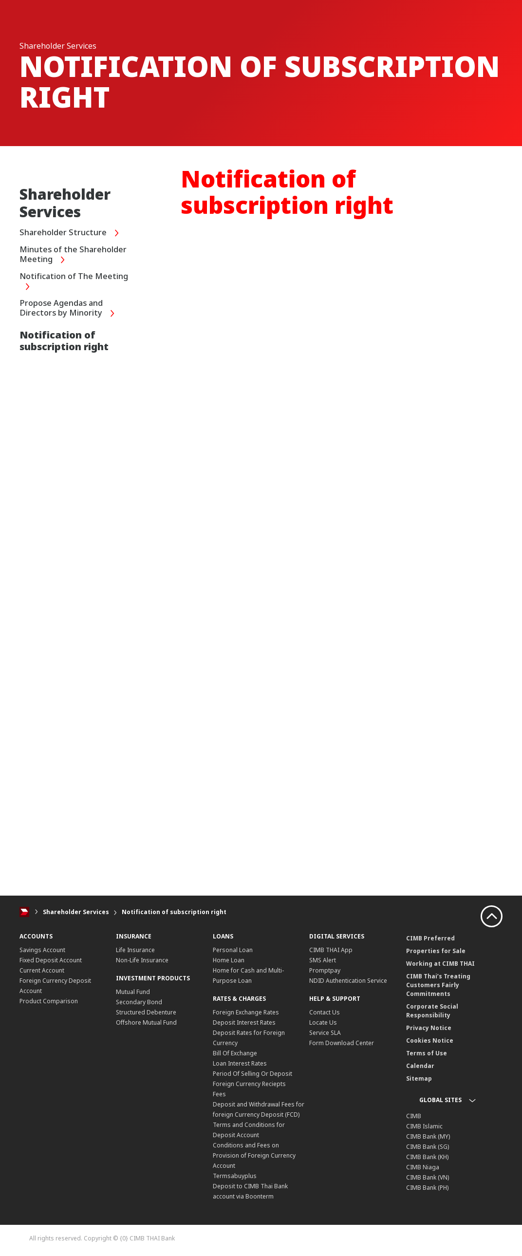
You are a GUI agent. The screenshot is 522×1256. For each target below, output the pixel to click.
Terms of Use (426, 1053)
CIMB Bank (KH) (427, 1157)
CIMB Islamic (424, 1126)
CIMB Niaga (422, 1167)
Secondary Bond (139, 1002)
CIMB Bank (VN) (427, 1177)
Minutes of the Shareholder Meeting (75, 255)
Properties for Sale (436, 951)
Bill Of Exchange (235, 1053)
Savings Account (42, 950)
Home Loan (228, 960)
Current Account (41, 970)
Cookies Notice (429, 1040)
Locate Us (323, 1022)
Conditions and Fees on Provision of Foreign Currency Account (254, 1155)
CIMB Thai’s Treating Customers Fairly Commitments (438, 985)
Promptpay (324, 970)
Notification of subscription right (174, 912)
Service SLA (325, 1033)
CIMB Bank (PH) (427, 1187)
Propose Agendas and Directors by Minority (69, 309)
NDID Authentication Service (348, 980)
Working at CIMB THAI (440, 963)
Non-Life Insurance (142, 960)
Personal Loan (233, 950)
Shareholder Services (76, 912)
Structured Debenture (146, 1012)
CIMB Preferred (430, 938)
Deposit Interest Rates (244, 1022)
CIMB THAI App (331, 950)
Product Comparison (48, 1001)
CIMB (413, 1116)
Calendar (420, 1066)
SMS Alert (322, 960)
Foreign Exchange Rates (246, 1012)
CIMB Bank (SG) (427, 1147)
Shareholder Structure (71, 233)
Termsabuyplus (235, 1176)
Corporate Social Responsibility (432, 1010)
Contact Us (324, 1012)
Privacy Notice (428, 1028)
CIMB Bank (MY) (428, 1136)
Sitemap (419, 1078)
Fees (219, 1094)
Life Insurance (135, 950)
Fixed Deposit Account (50, 960)
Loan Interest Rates (240, 1063)
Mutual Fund (133, 992)
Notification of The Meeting (77, 282)
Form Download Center (341, 1043)
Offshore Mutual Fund (146, 1022)
